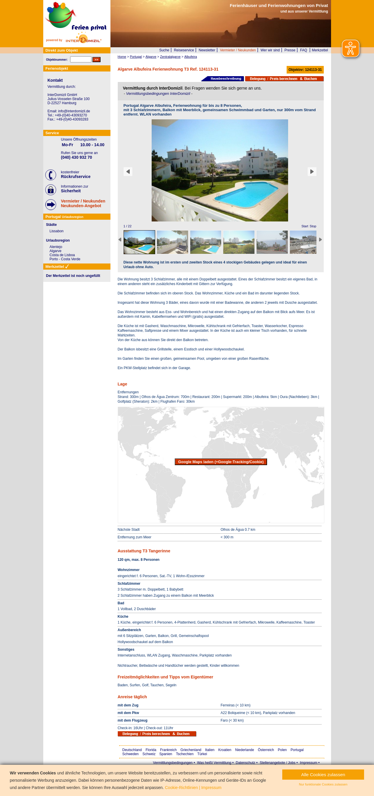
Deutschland (132, 750)
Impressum (308, 763)
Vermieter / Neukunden (238, 50)
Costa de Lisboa (62, 255)
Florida (151, 750)
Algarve (56, 251)
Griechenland (191, 750)
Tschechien (184, 754)
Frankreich (168, 750)
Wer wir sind (270, 50)
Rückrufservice (76, 176)
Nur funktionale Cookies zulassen (323, 784)
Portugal (297, 750)
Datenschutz (245, 763)
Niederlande (244, 750)
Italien (209, 750)
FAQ (303, 50)
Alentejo (56, 247)
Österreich (266, 750)
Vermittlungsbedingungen (173, 763)
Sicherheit (71, 190)
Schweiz (149, 754)
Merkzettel (320, 50)
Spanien (165, 754)
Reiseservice (184, 50)
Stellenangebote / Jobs (277, 763)
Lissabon (57, 231)
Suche (164, 50)
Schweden (130, 754)
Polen (282, 750)
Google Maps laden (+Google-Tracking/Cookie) (221, 462)
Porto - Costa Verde (65, 259)
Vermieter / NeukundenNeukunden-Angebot (83, 203)
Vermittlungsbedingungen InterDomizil (158, 93)
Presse (290, 50)
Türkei (202, 754)
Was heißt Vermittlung (214, 763)
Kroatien (224, 750)
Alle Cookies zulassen (323, 774)
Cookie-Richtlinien (181, 787)
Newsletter (207, 50)
